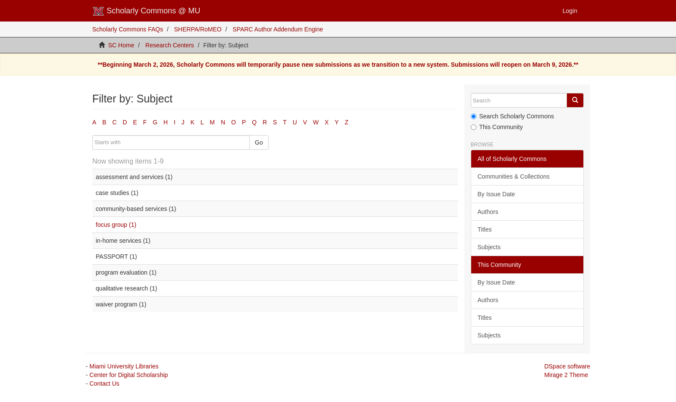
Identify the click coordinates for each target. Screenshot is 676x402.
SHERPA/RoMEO (198, 29)
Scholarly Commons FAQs (127, 29)
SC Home (121, 45)
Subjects (489, 247)
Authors (488, 211)
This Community (497, 127)
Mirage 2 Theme (566, 374)
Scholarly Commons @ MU (146, 11)
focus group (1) (116, 224)
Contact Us (104, 383)
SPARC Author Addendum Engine (278, 29)
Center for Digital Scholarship (129, 374)
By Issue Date (496, 194)
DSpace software (567, 366)
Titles (485, 229)
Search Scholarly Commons (512, 116)
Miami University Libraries (124, 366)
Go (259, 142)
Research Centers (169, 45)
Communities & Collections (514, 176)
